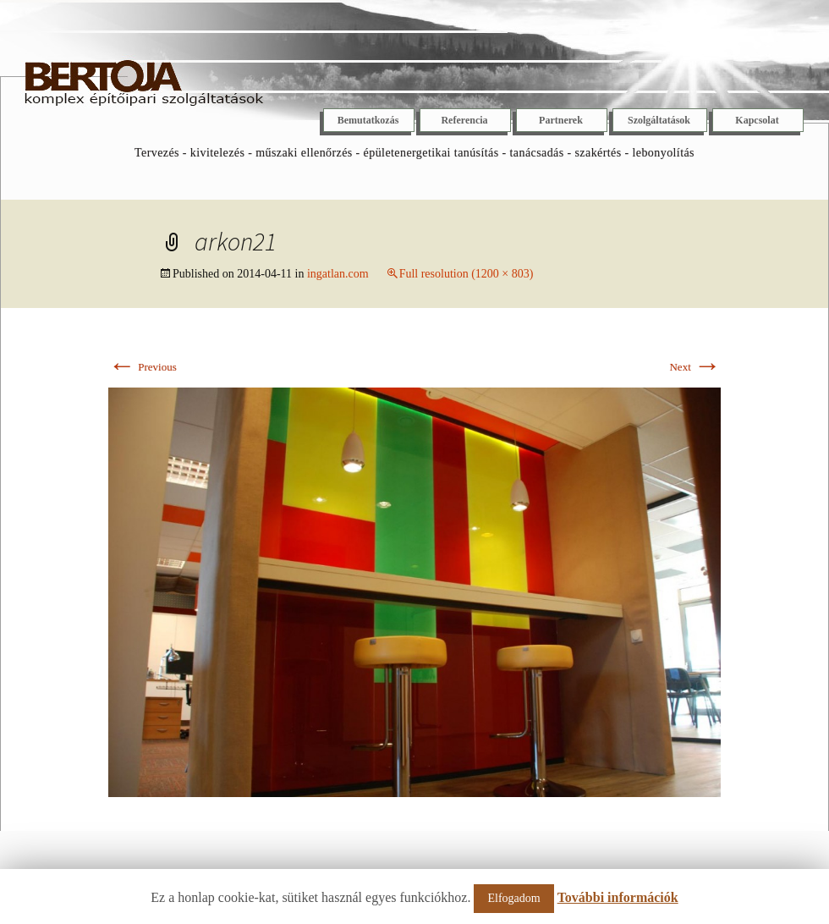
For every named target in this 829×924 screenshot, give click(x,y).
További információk (617, 897)
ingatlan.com (338, 273)
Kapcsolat (756, 120)
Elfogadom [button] (513, 898)
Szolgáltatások (659, 120)
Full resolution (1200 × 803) (466, 273)
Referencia (464, 120)
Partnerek (561, 120)
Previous (142, 366)
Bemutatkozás (368, 120)
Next (695, 366)
